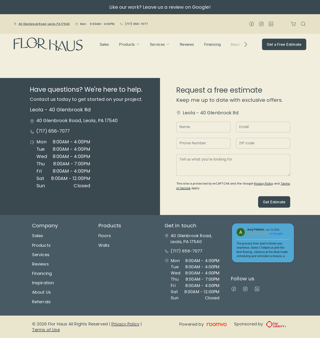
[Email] (263, 127)
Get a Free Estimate (284, 44)
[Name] (203, 127)
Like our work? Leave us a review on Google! (159, 7)
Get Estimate (274, 202)
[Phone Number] (203, 143)
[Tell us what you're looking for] (233, 165)
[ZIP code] (263, 143)
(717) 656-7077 (136, 24)
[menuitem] (104, 44)
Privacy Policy (263, 183)
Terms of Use (46, 330)
